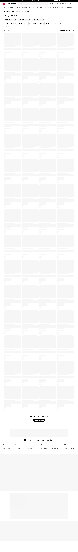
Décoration (8, 11)
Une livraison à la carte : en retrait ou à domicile (69, 448)
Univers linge (13, 11)
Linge (17, 11)
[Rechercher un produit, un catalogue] (19, 3)
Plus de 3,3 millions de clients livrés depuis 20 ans (32, 448)
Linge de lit (21, 11)
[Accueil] (4, 11)
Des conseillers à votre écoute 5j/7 (44, 447)
